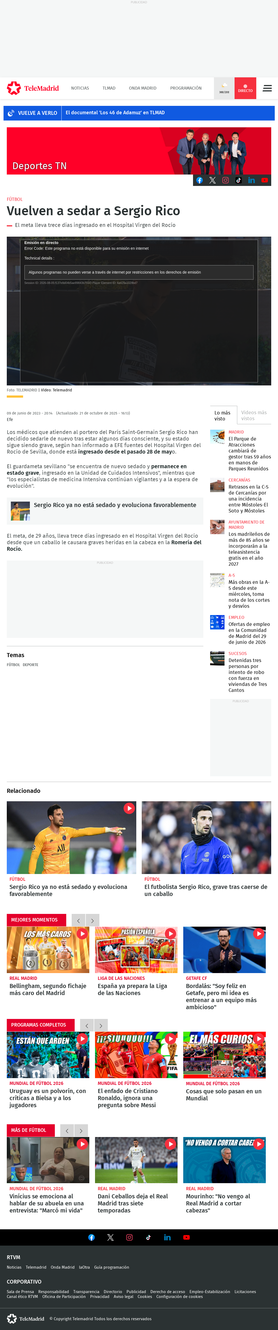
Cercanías (239, 480)
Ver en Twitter (110, 1238)
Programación (186, 88)
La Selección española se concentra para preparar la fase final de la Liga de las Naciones (136, 950)
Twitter (212, 180)
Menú (267, 88)
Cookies (145, 1297)
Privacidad (99, 1297)
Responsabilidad (53, 1292)
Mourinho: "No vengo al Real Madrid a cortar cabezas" (224, 1160)
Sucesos (238, 653)
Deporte (30, 665)
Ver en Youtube (186, 1237)
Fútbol (15, 199)
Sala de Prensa (20, 1292)
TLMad (109, 88)
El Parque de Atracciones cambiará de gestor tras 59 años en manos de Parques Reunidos (217, 437)
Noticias (80, 88)
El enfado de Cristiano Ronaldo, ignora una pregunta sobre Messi (136, 1055)
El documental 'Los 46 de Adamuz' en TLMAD (115, 112)
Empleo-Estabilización (209, 1292)
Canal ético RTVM (22, 1297)
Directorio (113, 1292)
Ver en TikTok (148, 1238)
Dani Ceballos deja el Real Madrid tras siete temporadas (136, 1160)
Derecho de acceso (167, 1292)
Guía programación (111, 1267)
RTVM (13, 1257)
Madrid (236, 432)
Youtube (264, 180)
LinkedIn (251, 180)
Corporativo (24, 1282)
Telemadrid (36, 1267)
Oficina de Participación (64, 1297)
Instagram (225, 180)
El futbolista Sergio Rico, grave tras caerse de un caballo (206, 837)
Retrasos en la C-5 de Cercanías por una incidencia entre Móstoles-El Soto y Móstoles (217, 485)
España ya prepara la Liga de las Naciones (132, 989)
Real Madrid (23, 978)
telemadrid (25, 1319)
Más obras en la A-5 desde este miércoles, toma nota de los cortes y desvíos (217, 580)
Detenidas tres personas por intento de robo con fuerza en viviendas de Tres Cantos (217, 658)
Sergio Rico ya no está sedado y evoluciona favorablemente (20, 511)
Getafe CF (196, 978)
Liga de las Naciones (121, 978)
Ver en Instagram (129, 1237)
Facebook (199, 180)
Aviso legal (123, 1297)
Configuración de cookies (179, 1297)
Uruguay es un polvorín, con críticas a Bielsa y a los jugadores (48, 1055)
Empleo (236, 617)
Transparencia (86, 1292)
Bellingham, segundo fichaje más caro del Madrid (48, 950)
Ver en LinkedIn (167, 1237)
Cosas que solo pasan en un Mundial (224, 1055)
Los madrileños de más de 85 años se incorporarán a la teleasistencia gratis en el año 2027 (217, 527)
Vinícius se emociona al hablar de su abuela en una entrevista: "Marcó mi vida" (48, 1160)
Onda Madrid (142, 88)
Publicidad (136, 1292)
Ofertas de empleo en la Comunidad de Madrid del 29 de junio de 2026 (217, 622)
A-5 (232, 575)
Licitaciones (245, 1292)
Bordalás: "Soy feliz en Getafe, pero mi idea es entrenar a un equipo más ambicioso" (224, 950)
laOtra (84, 1267)
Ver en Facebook (91, 1238)
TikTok (238, 180)
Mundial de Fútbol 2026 (36, 1083)
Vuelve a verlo (37, 113)
